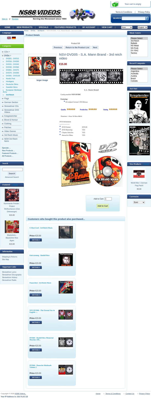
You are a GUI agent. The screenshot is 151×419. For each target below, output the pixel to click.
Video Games (10, 131)
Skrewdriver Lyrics (9, 272)
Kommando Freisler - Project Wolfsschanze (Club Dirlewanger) (12, 208)
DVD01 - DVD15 (12, 58)
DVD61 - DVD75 (12, 70)
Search (5, 163)
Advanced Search (12, 177)
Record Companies (137, 63)
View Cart (107, 27)
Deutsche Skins (11, 84)
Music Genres (135, 33)
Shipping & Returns (9, 257)
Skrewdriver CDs (11, 106)
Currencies (134, 197)
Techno (139, 53)
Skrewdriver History (9, 277)
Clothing (7, 124)
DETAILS (36, 240)
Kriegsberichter (10, 116)
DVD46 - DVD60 (12, 67)
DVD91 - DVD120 (12, 76)
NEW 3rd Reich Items (10, 140)
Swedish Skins (11, 87)
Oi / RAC (139, 50)
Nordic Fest (10, 78)
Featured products (65, 27)
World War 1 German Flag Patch (139, 184)
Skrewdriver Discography (11, 275)
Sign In (4, 19)
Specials (43, 27)
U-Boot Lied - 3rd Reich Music (41, 228)
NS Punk (139, 48)
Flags (6, 98)
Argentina (139, 71)
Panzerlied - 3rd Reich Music (40, 283)
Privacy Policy (144, 12)
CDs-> (7, 52)
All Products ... (7, 156)
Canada (139, 81)
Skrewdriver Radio (9, 280)
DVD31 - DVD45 (12, 64)
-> (7, 56)
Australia (139, 73)
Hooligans (9, 81)
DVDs (33, 30)
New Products (24, 27)
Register (15, 19)
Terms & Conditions (124, 12)
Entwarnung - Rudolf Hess (40, 255)
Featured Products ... (10, 153)
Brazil (139, 78)
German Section (11, 102)
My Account (88, 27)
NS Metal (139, 46)
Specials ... (6, 148)
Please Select (139, 38)
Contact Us (130, 394)
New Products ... (8, 150)
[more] (14, 185)
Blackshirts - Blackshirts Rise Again (12, 237)
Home (7, 27)
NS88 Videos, (20, 394)
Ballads (139, 43)
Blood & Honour (11, 120)
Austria (139, 76)
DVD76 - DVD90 (12, 73)
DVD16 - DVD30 (12, 61)
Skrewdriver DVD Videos (11, 111)
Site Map (5, 259)
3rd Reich (41, 30)
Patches (7, 127)
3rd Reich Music (11, 135)
